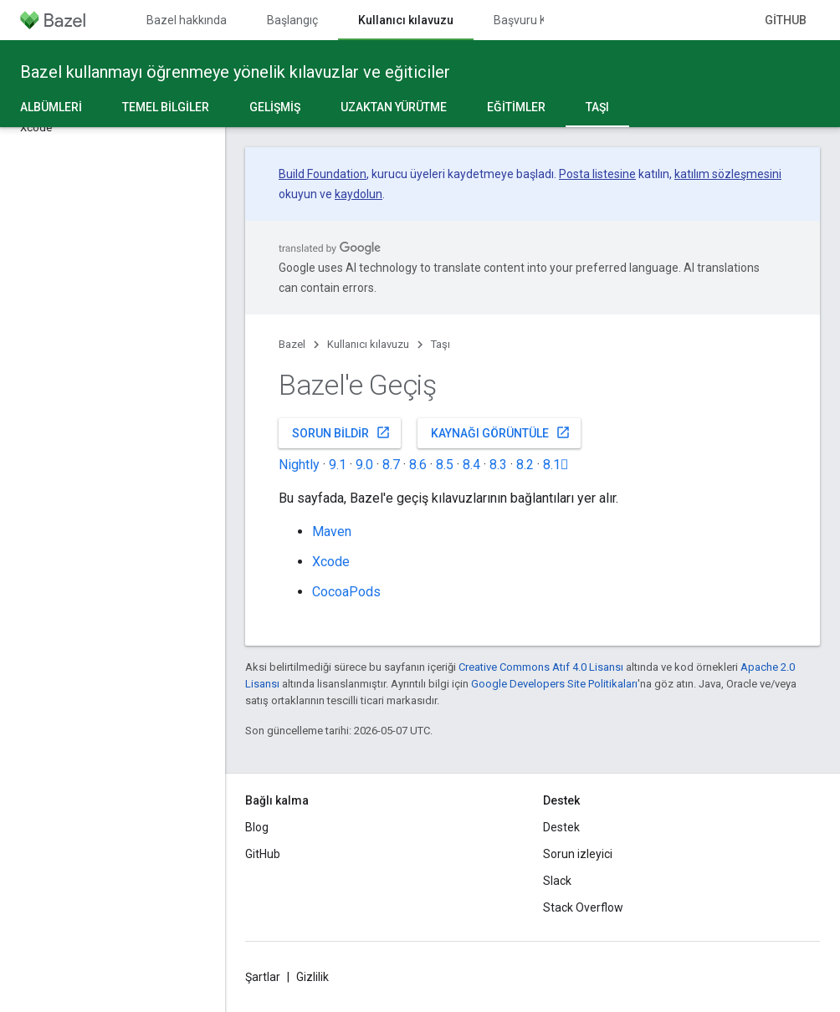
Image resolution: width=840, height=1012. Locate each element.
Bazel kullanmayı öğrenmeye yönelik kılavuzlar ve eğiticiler (235, 72)
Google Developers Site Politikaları (554, 683)
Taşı (440, 344)
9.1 (337, 465)
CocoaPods (346, 592)
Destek (561, 827)
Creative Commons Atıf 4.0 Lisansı (540, 667)
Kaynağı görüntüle (501, 432)
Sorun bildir (341, 432)
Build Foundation (322, 174)
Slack (557, 880)
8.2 (525, 465)
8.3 (498, 465)
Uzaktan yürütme (394, 107)
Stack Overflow (583, 907)
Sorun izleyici (577, 854)
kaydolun (358, 194)
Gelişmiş (274, 107)
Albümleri (51, 107)
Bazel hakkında (186, 20)
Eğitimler (516, 107)
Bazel (292, 344)
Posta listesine (597, 174)
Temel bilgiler (165, 107)
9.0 (364, 465)
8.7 (391, 465)
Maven (331, 531)
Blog (257, 827)
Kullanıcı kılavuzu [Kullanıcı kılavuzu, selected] (405, 20)
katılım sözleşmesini (727, 174)
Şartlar (262, 977)
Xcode (331, 562)
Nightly (299, 465)
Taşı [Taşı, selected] (597, 107)
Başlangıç (292, 20)
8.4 (471, 465)
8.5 (444, 465)
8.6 (418, 465)
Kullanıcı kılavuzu (368, 344)
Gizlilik (312, 977)
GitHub (786, 20)
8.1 (556, 465)
